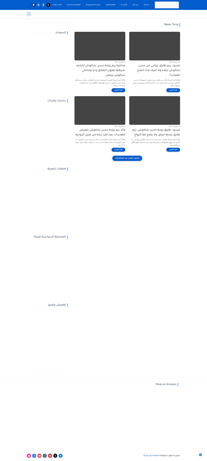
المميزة (150, 14)
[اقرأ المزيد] (173, 90)
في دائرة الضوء (117, 14)
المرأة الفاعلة (132, 14)
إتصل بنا (124, 5)
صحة (142, 14)
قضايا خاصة (51, 14)
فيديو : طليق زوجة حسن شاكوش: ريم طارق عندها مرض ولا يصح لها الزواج (156, 133)
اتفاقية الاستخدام (74, 5)
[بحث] (29, 14)
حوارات (159, 14)
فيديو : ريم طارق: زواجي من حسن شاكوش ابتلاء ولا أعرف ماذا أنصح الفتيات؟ (158, 70)
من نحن (135, 5)
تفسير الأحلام (90, 14)
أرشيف (146, 5)
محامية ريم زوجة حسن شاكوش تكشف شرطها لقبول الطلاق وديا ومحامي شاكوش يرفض (100, 70)
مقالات (78, 14)
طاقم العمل (111, 5)
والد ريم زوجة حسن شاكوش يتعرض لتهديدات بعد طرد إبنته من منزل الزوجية (100, 133)
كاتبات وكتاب (57, 5)
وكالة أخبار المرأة (150, 456)
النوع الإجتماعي (66, 14)
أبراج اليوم (103, 14)
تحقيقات (169, 14)
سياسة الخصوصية (93, 5)
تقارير (177, 14)
